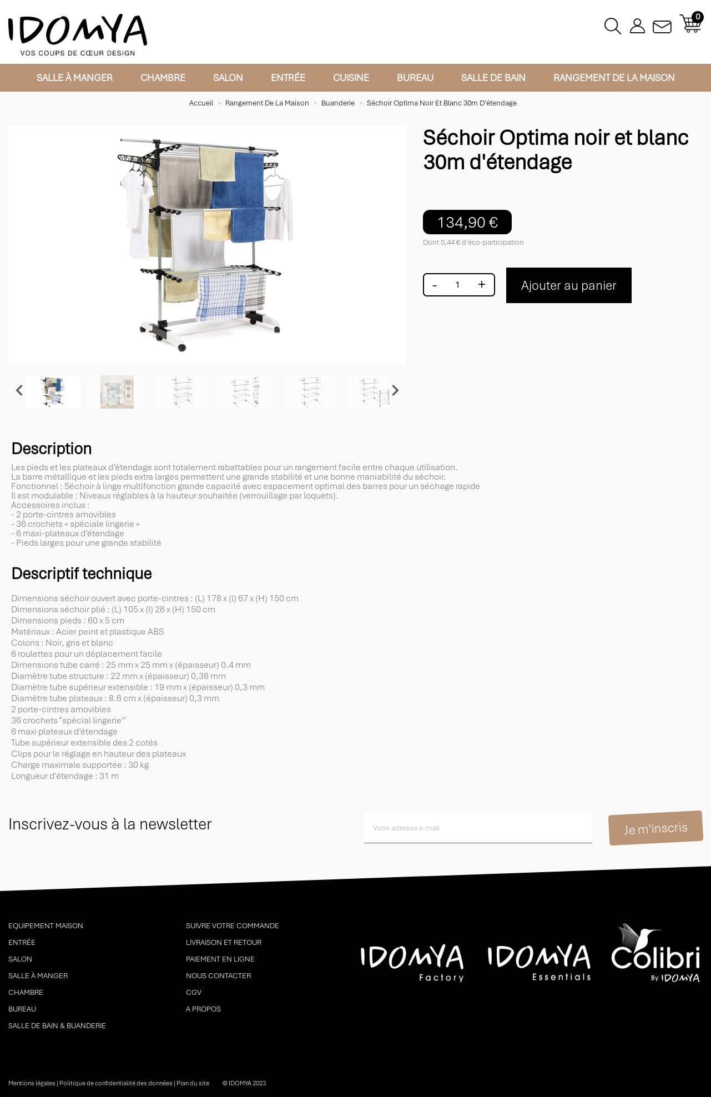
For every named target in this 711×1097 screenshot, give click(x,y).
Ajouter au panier (569, 285)
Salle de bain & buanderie (57, 1025)
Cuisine (351, 78)
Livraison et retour (223, 942)
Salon (228, 78)
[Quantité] (457, 284)
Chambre (162, 78)
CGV (193, 992)
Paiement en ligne (220, 959)
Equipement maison (45, 925)
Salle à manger (75, 78)
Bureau (415, 78)
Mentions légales (32, 1083)
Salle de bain (493, 78)
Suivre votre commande (232, 925)
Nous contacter (218, 975)
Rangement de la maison (614, 78)
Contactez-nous (662, 23)
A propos (203, 1009)
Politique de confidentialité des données (116, 1083)
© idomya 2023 (244, 1083)
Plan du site (193, 1083)
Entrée (288, 78)
